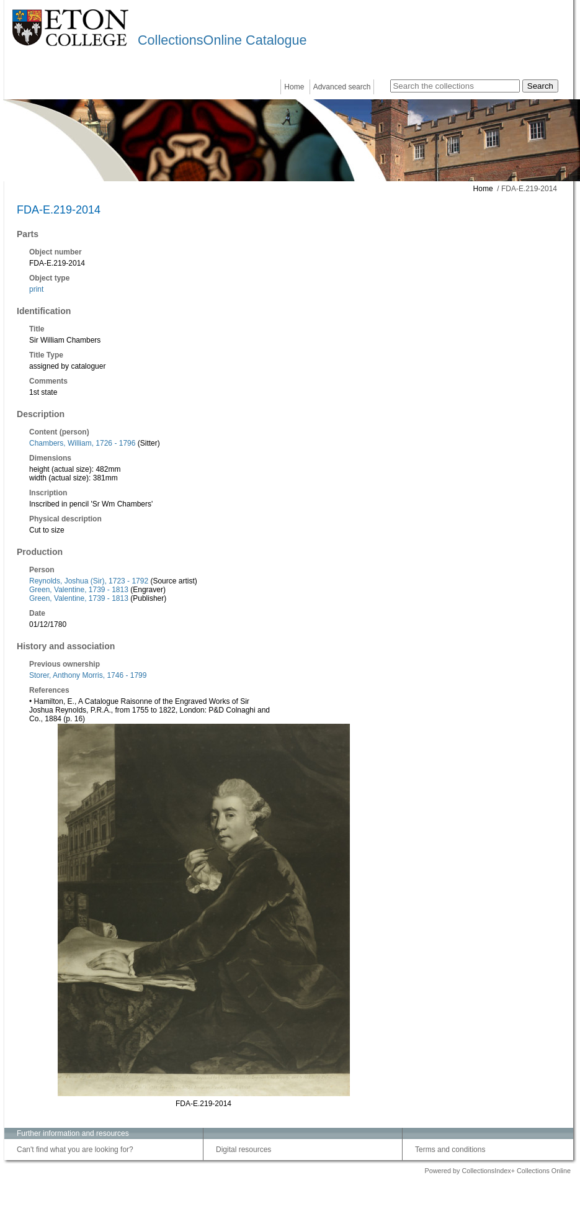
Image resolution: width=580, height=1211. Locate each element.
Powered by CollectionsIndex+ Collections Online (497, 1170)
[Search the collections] (455, 85)
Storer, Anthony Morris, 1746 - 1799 (87, 675)
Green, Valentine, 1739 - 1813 (78, 589)
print (36, 289)
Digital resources (243, 1149)
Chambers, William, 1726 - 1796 (82, 443)
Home (294, 87)
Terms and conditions (450, 1149)
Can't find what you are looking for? (75, 1149)
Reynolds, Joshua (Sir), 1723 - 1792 (88, 581)
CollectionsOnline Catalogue (222, 40)
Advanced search (342, 87)
